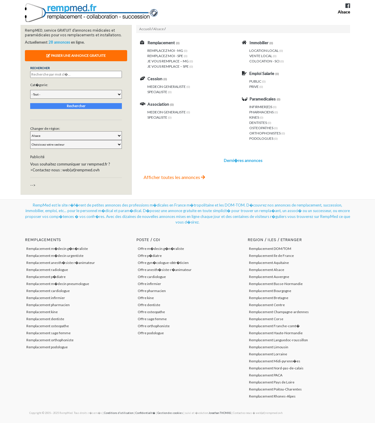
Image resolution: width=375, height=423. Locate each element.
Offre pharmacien (152, 291)
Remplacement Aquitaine (269, 262)
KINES (254, 117)
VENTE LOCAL (260, 56)
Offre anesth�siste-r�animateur (165, 269)
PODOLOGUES (261, 138)
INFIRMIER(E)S (260, 107)
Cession (154, 78)
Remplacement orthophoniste (50, 340)
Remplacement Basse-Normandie (276, 284)
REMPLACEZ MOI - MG (165, 50)
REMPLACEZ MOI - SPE (165, 56)
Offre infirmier (149, 284)
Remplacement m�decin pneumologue (57, 284)
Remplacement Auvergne (269, 276)
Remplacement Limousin (268, 347)
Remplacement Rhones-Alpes (272, 396)
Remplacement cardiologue (48, 291)
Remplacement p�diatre (46, 276)
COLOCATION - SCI (264, 61)
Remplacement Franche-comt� (274, 326)
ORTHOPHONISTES (265, 133)
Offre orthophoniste (154, 326)
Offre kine (146, 298)
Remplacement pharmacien (48, 305)
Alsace (344, 11)
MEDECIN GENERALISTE (166, 86)
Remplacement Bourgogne (270, 291)
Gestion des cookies (170, 413)
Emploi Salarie (261, 73)
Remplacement (161, 42)
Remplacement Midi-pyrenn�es (274, 361)
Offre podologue (151, 333)
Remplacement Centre (267, 305)
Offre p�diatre (150, 255)
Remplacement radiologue (47, 269)
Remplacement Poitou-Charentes (275, 389)
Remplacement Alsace (266, 269)
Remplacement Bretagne (268, 298)
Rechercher (76, 106)
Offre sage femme (152, 319)
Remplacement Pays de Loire (271, 382)
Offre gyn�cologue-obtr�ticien (163, 262)
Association (158, 104)
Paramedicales (262, 98)
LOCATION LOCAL (264, 50)
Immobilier (258, 42)
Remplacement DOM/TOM (270, 248)
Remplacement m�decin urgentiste (54, 255)
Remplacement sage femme (48, 333)
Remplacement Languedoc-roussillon (278, 340)
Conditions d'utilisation (118, 413)
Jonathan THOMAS (220, 413)
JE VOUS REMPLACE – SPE (168, 66)
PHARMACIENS (261, 112)
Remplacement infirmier (45, 298)
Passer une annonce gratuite (76, 55)
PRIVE (254, 86)
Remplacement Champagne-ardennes (279, 312)
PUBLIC (255, 81)
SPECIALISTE (157, 92)
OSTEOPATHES (261, 128)
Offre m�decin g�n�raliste (161, 248)
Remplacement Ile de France (271, 255)
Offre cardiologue (152, 276)
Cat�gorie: (39, 85)
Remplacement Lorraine (268, 354)
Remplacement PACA (265, 375)
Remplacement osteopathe (47, 326)
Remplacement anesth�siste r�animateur (60, 262)
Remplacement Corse (266, 319)
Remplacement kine (42, 312)
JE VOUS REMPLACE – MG (168, 61)
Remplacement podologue (47, 347)
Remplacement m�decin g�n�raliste (57, 248)
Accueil (145, 29)
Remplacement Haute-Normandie (276, 333)
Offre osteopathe (151, 312)
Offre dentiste (149, 305)
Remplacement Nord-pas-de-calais (276, 368)
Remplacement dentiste (45, 319)
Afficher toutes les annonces (174, 177)
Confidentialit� (145, 413)
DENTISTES (258, 122)
